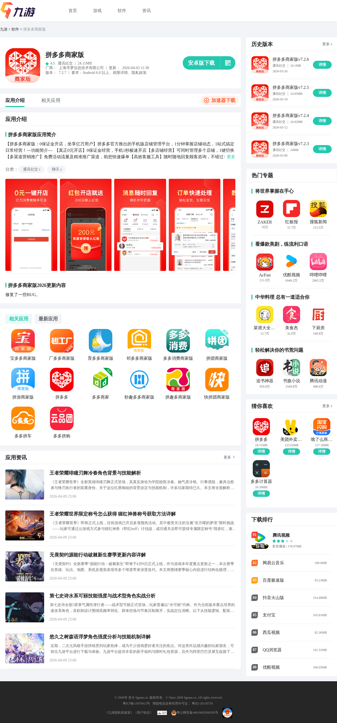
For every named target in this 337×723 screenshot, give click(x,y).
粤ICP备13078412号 (136, 703)
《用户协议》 (143, 712)
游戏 (97, 10)
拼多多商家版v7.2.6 (291, 59)
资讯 (146, 10)
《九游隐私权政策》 (119, 712)
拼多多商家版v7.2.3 (291, 143)
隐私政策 (139, 73)
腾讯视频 (281, 535)
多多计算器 (261, 481)
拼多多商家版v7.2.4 (291, 115)
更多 (227, 457)
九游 (3, 29)
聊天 (57, 169)
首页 (72, 10)
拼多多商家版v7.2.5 (291, 87)
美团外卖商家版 (291, 439)
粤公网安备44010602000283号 (194, 712)
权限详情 (120, 73)
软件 (122, 10)
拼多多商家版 (34, 29)
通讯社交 (32, 169)
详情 (261, 451)
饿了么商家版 (322, 439)
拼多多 (261, 439)
